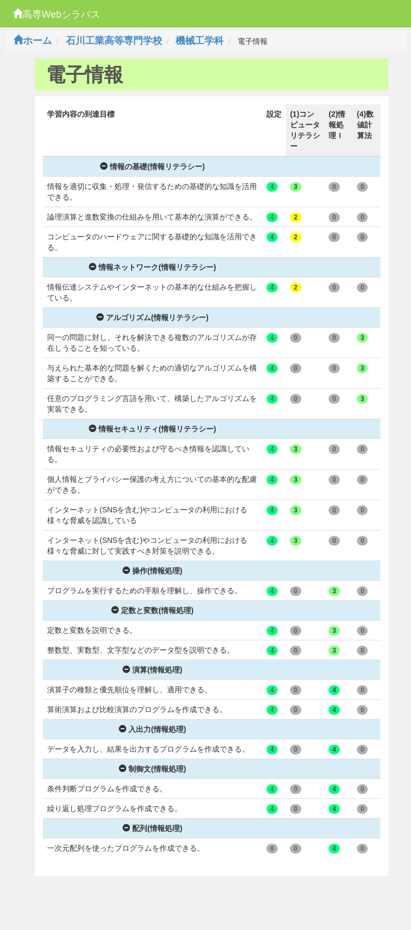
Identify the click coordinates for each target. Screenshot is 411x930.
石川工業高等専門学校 (114, 40)
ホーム (32, 40)
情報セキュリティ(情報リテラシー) (152, 429)
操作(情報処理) (152, 570)
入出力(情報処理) (152, 729)
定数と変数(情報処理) (152, 610)
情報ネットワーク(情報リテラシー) (152, 267)
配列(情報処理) (152, 828)
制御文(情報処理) (152, 769)
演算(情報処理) (152, 670)
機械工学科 (200, 40)
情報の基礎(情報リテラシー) (152, 166)
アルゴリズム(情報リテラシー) (152, 317)
